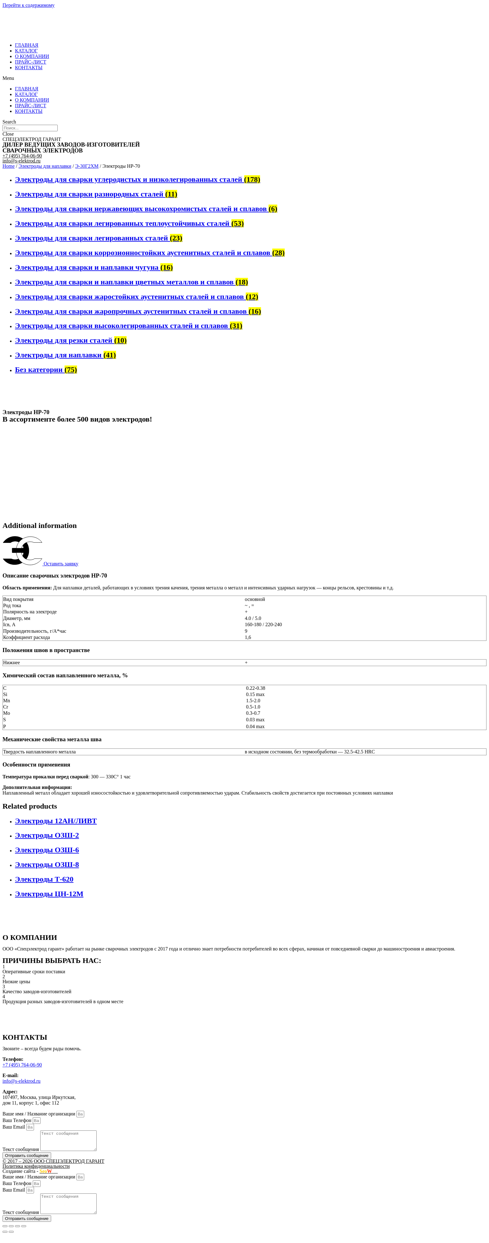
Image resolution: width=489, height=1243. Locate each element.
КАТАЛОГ (26, 50)
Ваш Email (14, 1126)
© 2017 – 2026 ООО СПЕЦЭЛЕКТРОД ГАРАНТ (53, 1165)
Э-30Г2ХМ (87, 166)
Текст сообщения (21, 1153)
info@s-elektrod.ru (21, 160)
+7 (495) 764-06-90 (22, 155)
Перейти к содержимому (28, 5)
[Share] (11, 1234)
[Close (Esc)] (4, 1234)
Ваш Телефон (17, 1120)
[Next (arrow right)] (11, 1239)
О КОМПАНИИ (32, 56)
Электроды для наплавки (45, 166)
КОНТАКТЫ (28, 67)
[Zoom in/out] (23, 1234)
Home (8, 166)
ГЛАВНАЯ (26, 45)
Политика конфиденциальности (36, 1170)
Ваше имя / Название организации (39, 1113)
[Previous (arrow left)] (4, 1239)
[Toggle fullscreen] (17, 1234)
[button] (244, 78)
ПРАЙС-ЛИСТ (30, 62)
